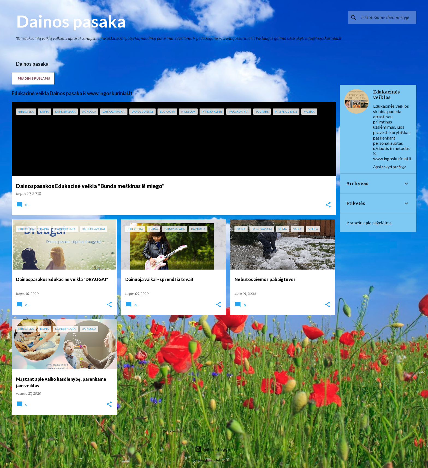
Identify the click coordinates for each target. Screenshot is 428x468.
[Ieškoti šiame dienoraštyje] (387, 17)
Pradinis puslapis (34, 78)
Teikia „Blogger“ (214, 449)
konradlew (213, 460)
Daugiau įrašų (174, 431)
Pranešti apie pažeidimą (369, 223)
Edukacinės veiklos (386, 94)
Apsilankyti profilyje (389, 166)
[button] (328, 205)
